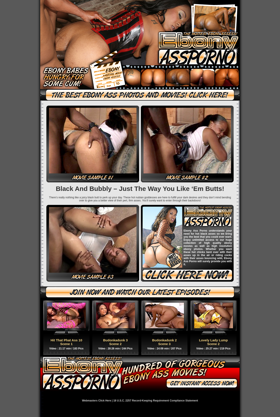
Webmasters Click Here (96, 400)
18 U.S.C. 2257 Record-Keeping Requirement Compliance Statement (155, 400)
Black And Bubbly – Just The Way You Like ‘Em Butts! (140, 188)
